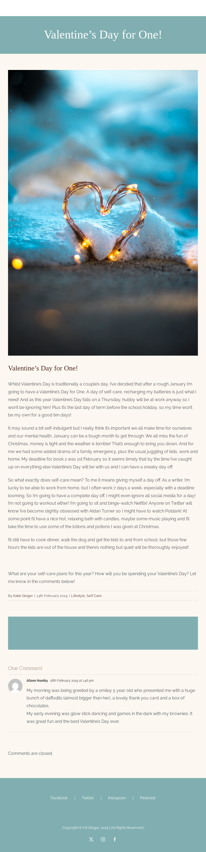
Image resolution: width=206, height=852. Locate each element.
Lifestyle (78, 596)
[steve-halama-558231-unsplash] (103, 213)
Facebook (59, 798)
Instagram (117, 798)
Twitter (88, 798)
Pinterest (148, 798)
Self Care (94, 596)
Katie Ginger (23, 596)
